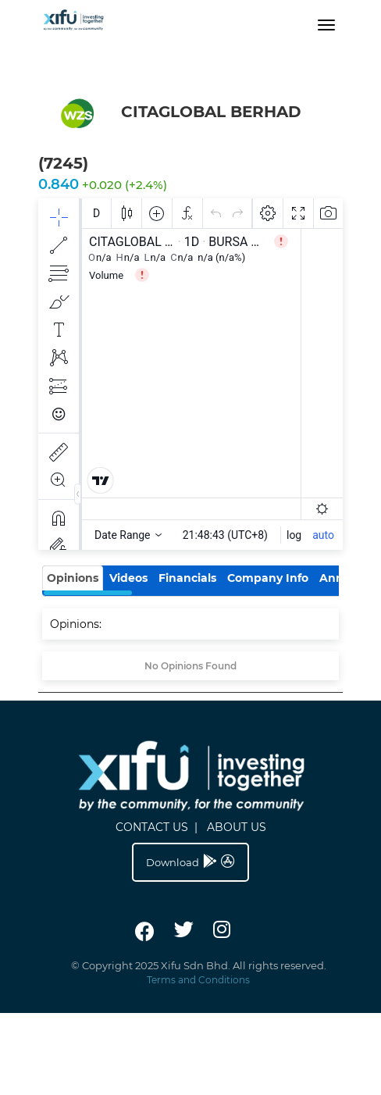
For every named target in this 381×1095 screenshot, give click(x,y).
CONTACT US (152, 827)
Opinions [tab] (72, 578)
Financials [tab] (187, 578)
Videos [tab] (128, 578)
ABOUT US (236, 827)
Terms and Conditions (198, 980)
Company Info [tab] (267, 578)
